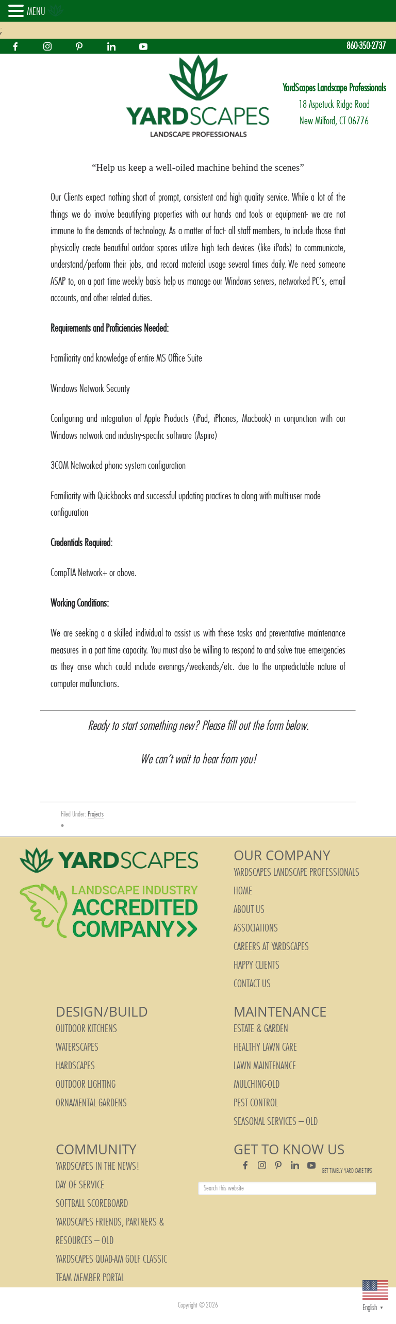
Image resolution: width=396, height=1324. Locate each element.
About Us (249, 910)
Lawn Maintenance (265, 1066)
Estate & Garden (261, 1029)
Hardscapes (75, 1066)
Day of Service (80, 1185)
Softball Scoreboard (92, 1204)
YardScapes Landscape (198, 96)
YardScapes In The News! (98, 1167)
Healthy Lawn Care (265, 1047)
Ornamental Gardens (91, 1103)
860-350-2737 (366, 46)
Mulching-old (256, 1085)
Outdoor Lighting (86, 1085)
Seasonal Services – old (276, 1122)
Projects (96, 814)
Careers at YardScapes (271, 947)
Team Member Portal (90, 1278)
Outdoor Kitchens (86, 1029)
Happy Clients (256, 965)
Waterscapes (77, 1047)
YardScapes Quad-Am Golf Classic (111, 1259)
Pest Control (256, 1103)
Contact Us (252, 984)
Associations (256, 928)
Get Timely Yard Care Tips (347, 1171)
